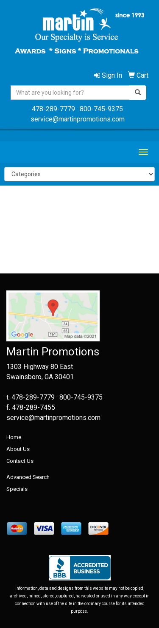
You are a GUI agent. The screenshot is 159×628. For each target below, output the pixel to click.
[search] (137, 92)
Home (13, 437)
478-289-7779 (53, 109)
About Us (18, 449)
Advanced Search (28, 477)
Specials (17, 489)
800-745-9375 (101, 109)
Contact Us (19, 461)
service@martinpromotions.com (78, 119)
